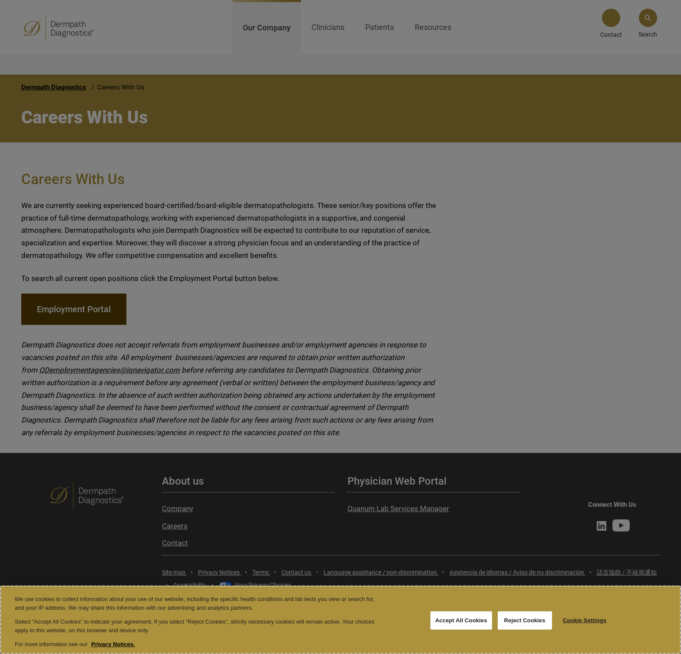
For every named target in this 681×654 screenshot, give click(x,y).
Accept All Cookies (461, 620)
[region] (340, 619)
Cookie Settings (584, 620)
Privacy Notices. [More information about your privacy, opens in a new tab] (113, 644)
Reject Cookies (524, 620)
